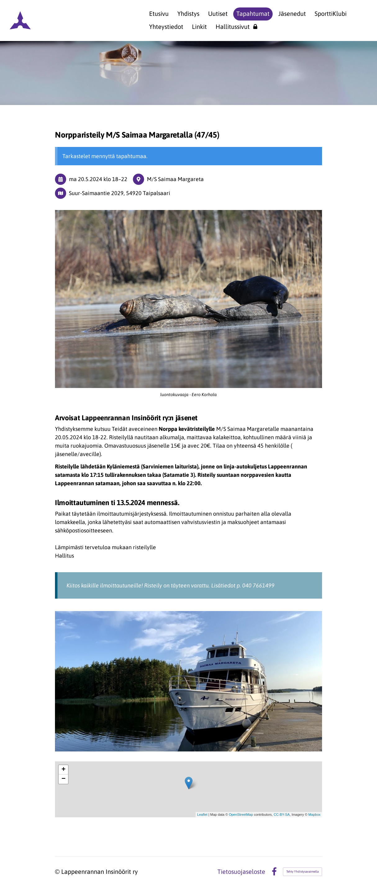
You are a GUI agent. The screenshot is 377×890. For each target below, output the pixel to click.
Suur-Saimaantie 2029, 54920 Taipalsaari (119, 193)
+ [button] (63, 769)
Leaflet (202, 814)
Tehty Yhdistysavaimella (302, 871)
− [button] (63, 779)
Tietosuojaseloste (241, 872)
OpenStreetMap (241, 814)
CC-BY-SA (282, 814)
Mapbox (314, 814)
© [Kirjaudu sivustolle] (58, 871)
